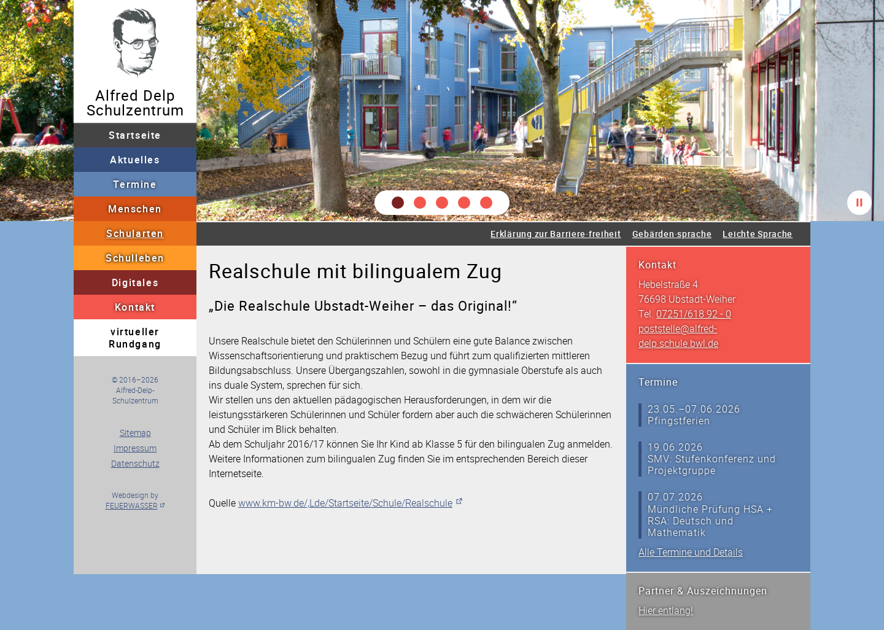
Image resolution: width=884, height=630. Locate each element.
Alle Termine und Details (690, 552)
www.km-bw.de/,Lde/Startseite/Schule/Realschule (345, 503)
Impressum (135, 448)
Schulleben (135, 258)
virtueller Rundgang (135, 338)
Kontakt (135, 307)
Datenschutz (135, 463)
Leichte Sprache (758, 233)
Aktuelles (135, 159)
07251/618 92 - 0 (693, 314)
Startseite (135, 135)
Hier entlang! (665, 610)
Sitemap (135, 432)
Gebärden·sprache (672, 233)
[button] (398, 202)
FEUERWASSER (132, 505)
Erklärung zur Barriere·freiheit (555, 233)
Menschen (135, 209)
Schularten (135, 233)
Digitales (135, 282)
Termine (135, 184)
